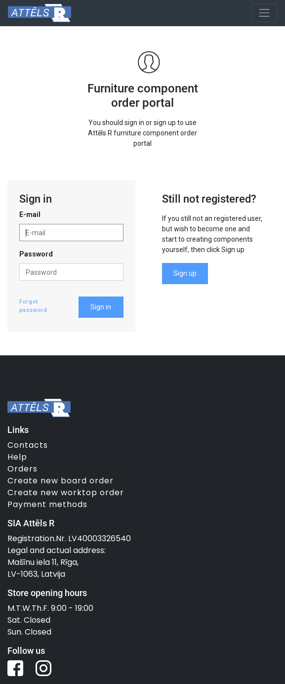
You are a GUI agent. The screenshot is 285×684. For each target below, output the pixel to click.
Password (36, 254)
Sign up (185, 273)
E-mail (30, 214)
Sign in (100, 307)
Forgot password (33, 306)
